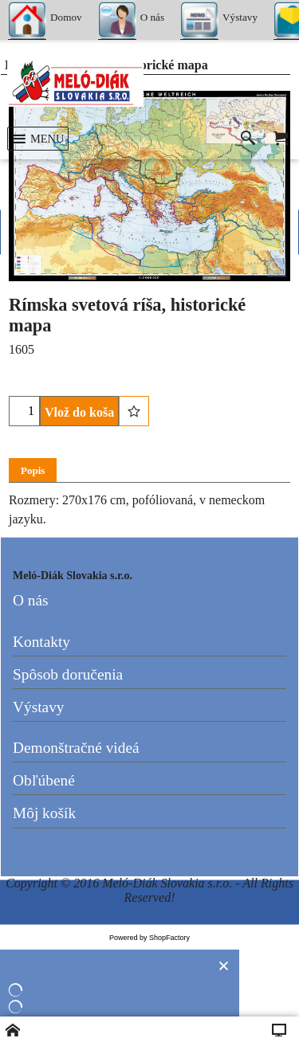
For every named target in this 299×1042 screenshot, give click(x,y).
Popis (33, 470)
